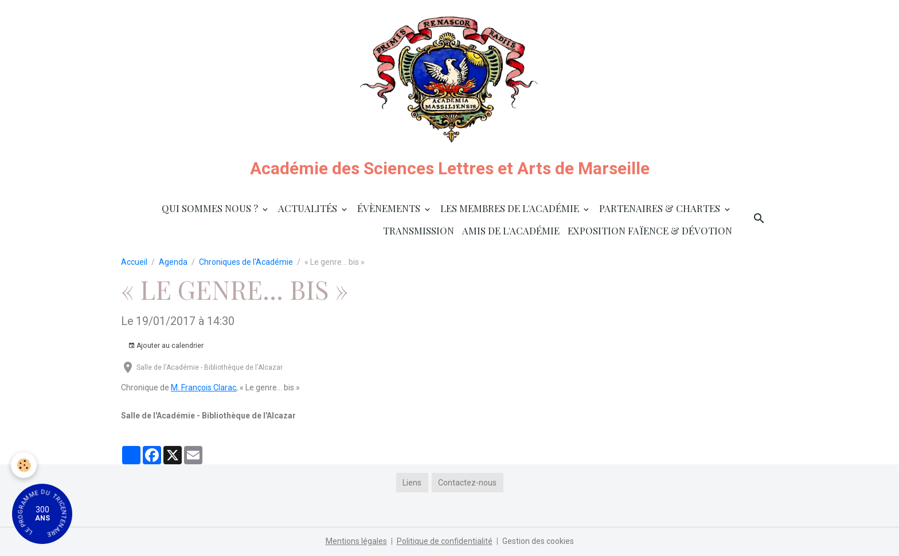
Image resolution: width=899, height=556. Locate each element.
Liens (411, 482)
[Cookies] (24, 465)
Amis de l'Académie (511, 230)
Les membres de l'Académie (510, 208)
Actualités (308, 208)
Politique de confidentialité (445, 541)
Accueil (134, 262)
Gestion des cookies (538, 541)
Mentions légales (356, 541)
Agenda (173, 262)
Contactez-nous (467, 482)
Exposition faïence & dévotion (650, 230)
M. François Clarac (203, 387)
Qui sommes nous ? (211, 208)
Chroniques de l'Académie (246, 262)
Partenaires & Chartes (660, 208)
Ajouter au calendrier (166, 346)
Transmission (418, 230)
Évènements (390, 208)
